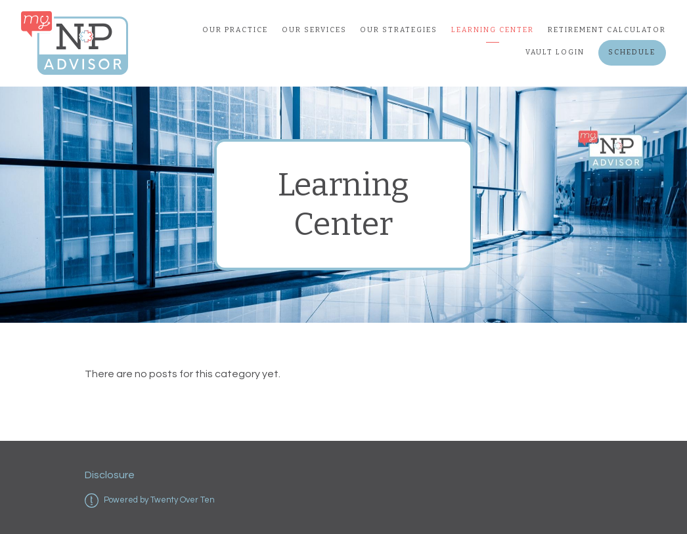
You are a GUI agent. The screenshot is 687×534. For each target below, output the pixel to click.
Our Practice (235, 30)
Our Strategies (398, 30)
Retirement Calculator (607, 30)
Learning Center (492, 30)
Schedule (631, 52)
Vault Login (555, 52)
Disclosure (110, 475)
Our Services (314, 30)
